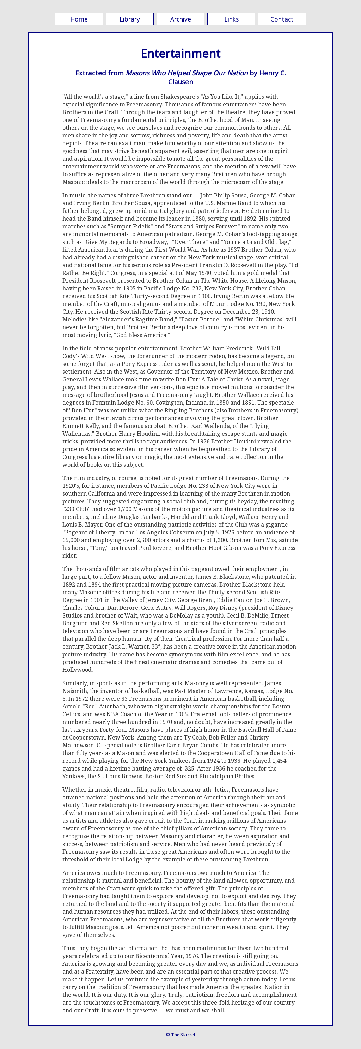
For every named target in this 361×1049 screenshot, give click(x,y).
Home (79, 19)
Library (130, 19)
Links (231, 19)
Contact (282, 19)
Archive (180, 19)
